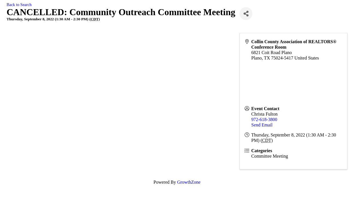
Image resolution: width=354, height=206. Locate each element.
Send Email (261, 124)
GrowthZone (189, 182)
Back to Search (19, 4)
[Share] (246, 13)
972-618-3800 (264, 119)
